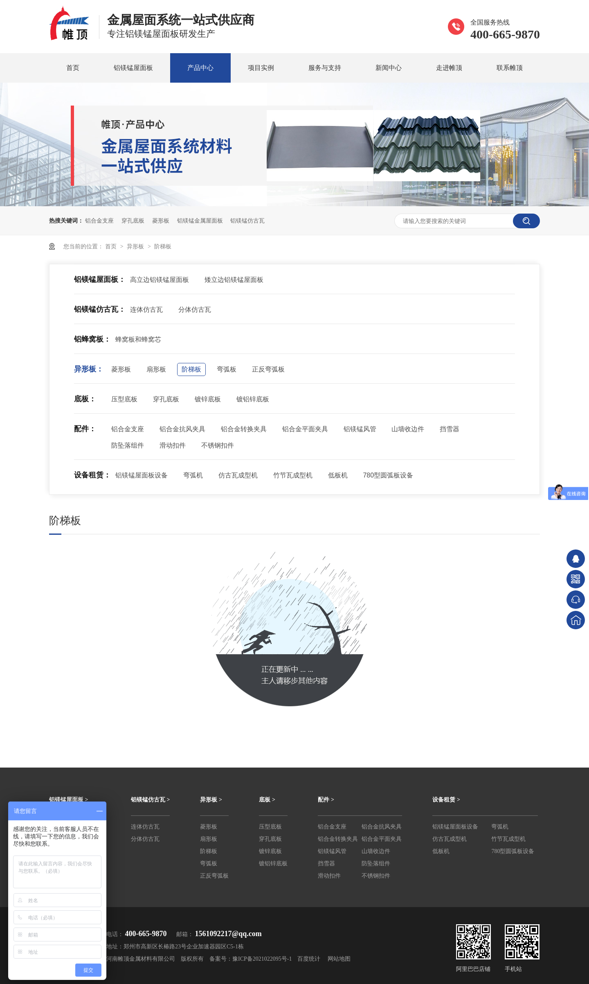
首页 (72, 67)
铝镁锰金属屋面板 (200, 220)
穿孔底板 (132, 220)
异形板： (88, 369)
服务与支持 (324, 67)
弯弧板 (226, 369)
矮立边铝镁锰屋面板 (234, 279)
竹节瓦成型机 (292, 475)
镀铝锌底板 (252, 399)
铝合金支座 (99, 220)
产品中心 (200, 67)
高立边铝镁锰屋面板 (159, 279)
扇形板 (156, 369)
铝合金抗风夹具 (182, 429)
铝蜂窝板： (92, 339)
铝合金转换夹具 (244, 429)
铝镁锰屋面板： (100, 279)
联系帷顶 (510, 67)
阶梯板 (162, 246)
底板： (85, 399)
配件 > (326, 800)
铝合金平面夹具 (305, 429)
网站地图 (339, 959)
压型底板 (124, 399)
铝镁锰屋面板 (133, 67)
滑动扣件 (173, 445)
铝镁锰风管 (360, 429)
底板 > (267, 800)
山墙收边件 (407, 429)
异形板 (136, 246)
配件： (85, 429)
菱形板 (160, 220)
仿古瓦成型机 (238, 475)
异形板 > (211, 800)
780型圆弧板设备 (388, 475)
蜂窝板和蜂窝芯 (138, 339)
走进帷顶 (449, 67)
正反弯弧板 (268, 369)
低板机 (338, 475)
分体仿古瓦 (194, 309)
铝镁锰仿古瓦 (247, 220)
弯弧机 (193, 475)
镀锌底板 (208, 399)
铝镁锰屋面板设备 (141, 475)
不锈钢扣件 (217, 445)
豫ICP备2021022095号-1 (262, 959)
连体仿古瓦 (146, 309)
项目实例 (261, 67)
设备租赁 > (446, 800)
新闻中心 (388, 67)
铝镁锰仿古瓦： (100, 309)
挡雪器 (449, 429)
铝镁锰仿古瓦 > (150, 800)
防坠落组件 (127, 445)
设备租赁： (92, 475)
